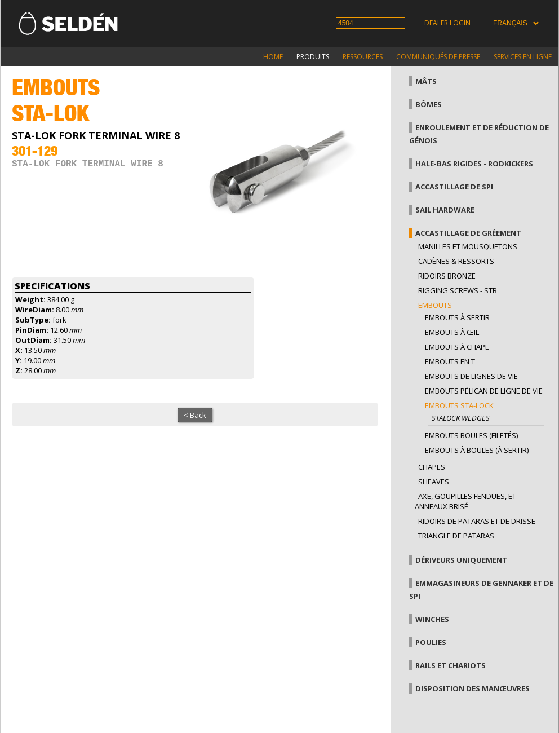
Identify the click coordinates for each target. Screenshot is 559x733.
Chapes (431, 467)
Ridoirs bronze (447, 276)
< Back (195, 415)
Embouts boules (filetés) (471, 435)
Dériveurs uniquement (461, 560)
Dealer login (447, 23)
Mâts (426, 81)
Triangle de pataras (456, 536)
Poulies (430, 642)
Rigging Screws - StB (457, 290)
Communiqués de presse (438, 56)
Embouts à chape (457, 347)
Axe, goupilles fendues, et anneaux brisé (465, 501)
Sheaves (433, 481)
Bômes (428, 104)
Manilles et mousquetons (467, 246)
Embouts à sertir (457, 317)
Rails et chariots (450, 665)
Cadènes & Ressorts (456, 261)
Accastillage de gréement (468, 233)
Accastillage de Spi (454, 187)
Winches (432, 619)
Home (273, 56)
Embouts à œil (452, 332)
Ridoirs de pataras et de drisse (476, 521)
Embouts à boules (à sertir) (477, 450)
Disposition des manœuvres (472, 688)
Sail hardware (444, 210)
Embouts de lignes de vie (471, 376)
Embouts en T (450, 361)
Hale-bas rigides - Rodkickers (474, 163)
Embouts (435, 305)
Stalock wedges (461, 418)
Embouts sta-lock (459, 405)
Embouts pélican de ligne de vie (484, 391)
